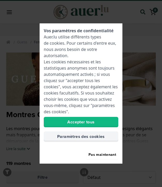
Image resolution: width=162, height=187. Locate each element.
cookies (57, 43)
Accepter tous (80, 122)
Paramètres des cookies (81, 136)
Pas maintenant (102, 154)
